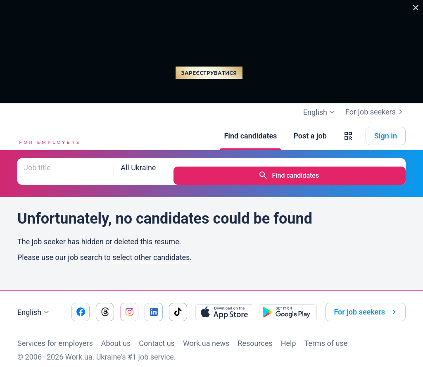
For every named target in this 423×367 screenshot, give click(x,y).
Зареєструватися (209, 73)
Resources (255, 335)
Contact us (157, 335)
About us (116, 335)
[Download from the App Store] (224, 304)
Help (288, 335)
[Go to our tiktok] (178, 304)
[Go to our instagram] (129, 304)
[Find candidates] (250, 136)
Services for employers (55, 335)
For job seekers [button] (366, 304)
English (34, 304)
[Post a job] (309, 136)
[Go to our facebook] (80, 304)
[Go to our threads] (105, 304)
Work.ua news (206, 335)
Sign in (385, 135)
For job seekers (375, 112)
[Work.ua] (48, 136)
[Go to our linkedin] (154, 304)
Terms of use (326, 335)
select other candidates (151, 249)
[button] (348, 136)
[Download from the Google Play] (288, 304)
